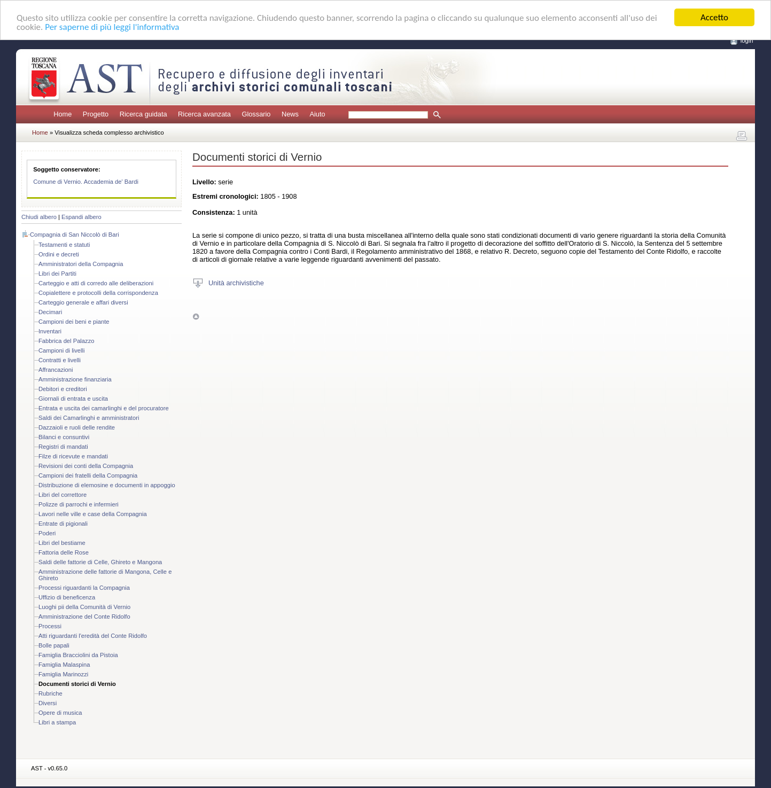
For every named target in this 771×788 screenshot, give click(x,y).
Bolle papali (53, 645)
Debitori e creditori (62, 389)
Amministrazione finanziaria (75, 379)
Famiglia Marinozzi (63, 674)
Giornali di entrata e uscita (73, 398)
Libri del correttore (62, 494)
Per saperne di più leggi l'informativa (112, 27)
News (290, 114)
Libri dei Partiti (57, 273)
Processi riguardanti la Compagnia (84, 587)
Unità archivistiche (236, 282)
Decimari (50, 312)
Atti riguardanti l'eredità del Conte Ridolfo (92, 636)
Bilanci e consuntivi (63, 437)
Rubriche (50, 693)
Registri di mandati (63, 446)
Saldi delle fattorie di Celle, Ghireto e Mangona (100, 562)
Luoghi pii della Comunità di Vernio (84, 607)
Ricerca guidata (143, 114)
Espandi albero (81, 217)
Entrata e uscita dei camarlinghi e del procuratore (103, 408)
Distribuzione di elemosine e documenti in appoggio (106, 485)
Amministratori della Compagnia (80, 264)
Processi (49, 626)
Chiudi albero (39, 217)
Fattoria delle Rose (63, 552)
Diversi (47, 703)
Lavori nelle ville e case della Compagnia (92, 514)
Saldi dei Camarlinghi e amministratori (88, 418)
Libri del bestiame (61, 543)
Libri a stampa (57, 722)
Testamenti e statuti (64, 244)
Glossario (256, 114)
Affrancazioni (55, 369)
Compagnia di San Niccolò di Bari (74, 234)
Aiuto (317, 114)
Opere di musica (60, 712)
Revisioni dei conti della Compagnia (85, 466)
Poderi (47, 533)
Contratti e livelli (59, 360)
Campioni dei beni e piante (73, 321)
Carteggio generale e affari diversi (83, 302)
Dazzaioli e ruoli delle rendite (76, 427)
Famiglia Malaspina (64, 664)
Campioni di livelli (61, 350)
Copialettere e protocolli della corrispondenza (98, 293)
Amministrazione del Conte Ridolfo (84, 616)
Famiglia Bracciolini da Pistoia (78, 655)
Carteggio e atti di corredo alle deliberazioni (95, 283)
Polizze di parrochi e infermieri (78, 504)
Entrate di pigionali (63, 523)
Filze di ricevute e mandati (73, 456)
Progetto (95, 114)
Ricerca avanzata (204, 114)
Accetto (714, 17)
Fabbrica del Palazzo (66, 341)
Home (62, 114)
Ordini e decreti (58, 254)
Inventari (49, 331)
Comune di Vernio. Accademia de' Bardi (85, 181)
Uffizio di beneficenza (66, 597)
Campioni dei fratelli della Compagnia (87, 475)
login (747, 40)
